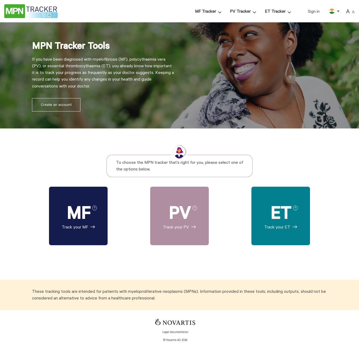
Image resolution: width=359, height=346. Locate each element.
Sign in (314, 11)
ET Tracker (275, 11)
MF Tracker (205, 11)
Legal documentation (175, 332)
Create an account (56, 105)
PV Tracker (240, 11)
